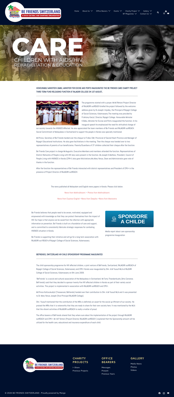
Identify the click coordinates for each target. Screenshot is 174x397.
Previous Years (108, 373)
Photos (133, 366)
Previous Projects (80, 370)
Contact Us (144, 14)
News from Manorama (108, 198)
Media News (136, 363)
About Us (86, 11)
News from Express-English (68, 198)
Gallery (146, 11)
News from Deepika (89, 198)
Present (105, 370)
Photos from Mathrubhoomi (99, 192)
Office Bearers (102, 11)
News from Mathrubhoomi (75, 192)
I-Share (76, 367)
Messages (106, 367)
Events (116, 11)
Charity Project (131, 11)
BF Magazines (128, 14)
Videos (133, 370)
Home (76, 11)
